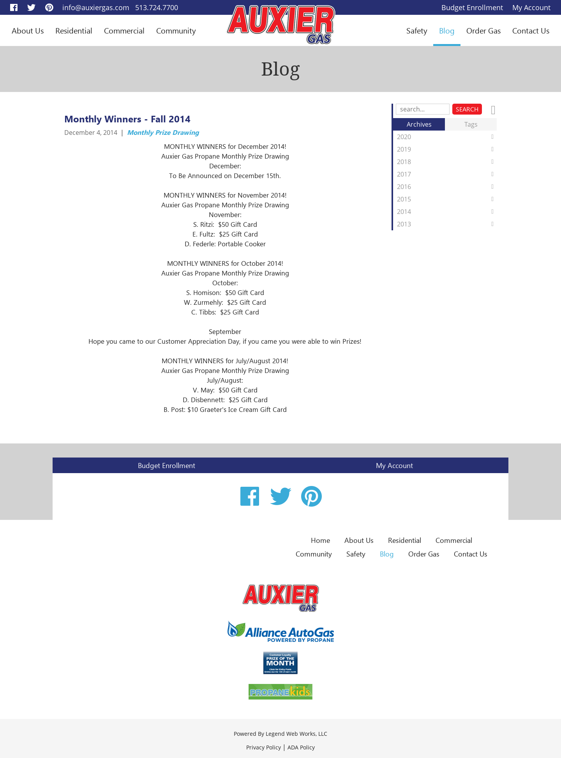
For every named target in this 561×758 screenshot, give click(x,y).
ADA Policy (301, 747)
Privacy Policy (263, 747)
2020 (447, 137)
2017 (447, 174)
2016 (447, 186)
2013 (447, 224)
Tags (471, 124)
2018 (447, 161)
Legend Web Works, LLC (296, 733)
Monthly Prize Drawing (163, 132)
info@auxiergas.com (95, 7)
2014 (447, 211)
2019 (447, 149)
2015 (447, 199)
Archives (419, 124)
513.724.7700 (156, 7)
